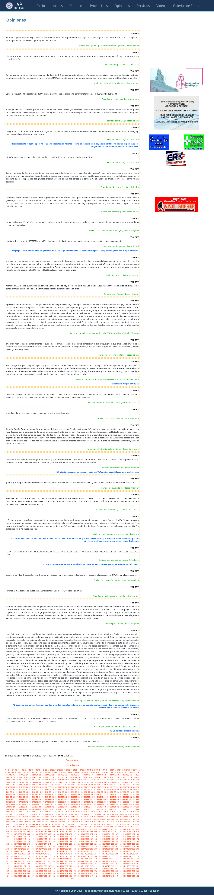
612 (23, 804)
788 (62, 814)
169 (49, 777)
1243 (33, 846)
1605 (75, 873)
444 (10, 794)
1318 (79, 851)
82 (50, 772)
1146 (28, 839)
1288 (87, 849)
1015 (16, 829)
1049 (24, 831)
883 (105, 819)
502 (66, 797)
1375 (49, 856)
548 (82, 799)
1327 (116, 851)
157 (10, 777)
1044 (137, 829)
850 (131, 817)
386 (88, 789)
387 (92, 789)
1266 (129, 846)
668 (72, 807)
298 (69, 785)
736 (27, 812)
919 (88, 822)
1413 (75, 859)
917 (82, 822)
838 (92, 817)
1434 (28, 861)
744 (53, 812)
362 (10, 789)
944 (36, 824)
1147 (33, 839)
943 (33, 824)
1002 (95, 826)
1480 (87, 864)
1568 (54, 871)
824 (46, 817)
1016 (20, 829)
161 (23, 777)
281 (14, 785)
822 (40, 817)
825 (49, 817)
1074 (129, 831)
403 (10, 792)
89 (67, 772)
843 (108, 817)
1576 (87, 871)
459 (59, 794)
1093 (75, 834)
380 (69, 789)
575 (36, 802)
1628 (37, 876)
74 (32, 772)
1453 (108, 861)
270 (111, 782)
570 (20, 802)
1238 (12, 846)
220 (82, 780)
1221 (75, 844)
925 (108, 822)
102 (99, 772)
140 (88, 775)
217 (72, 780)
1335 (16, 854)
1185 (58, 841)
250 (46, 782)
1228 (104, 844)
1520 (121, 866)
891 (131, 819)
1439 (49, 861)
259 (75, 782)
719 (105, 809)
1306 (28, 851)
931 (128, 822)
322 (14, 787)
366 (23, 789)
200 (17, 780)
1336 (20, 854)
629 (79, 804)
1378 (62, 856)
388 (95, 789)
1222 (79, 844)
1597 (41, 873)
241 (17, 782)
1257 (91, 846)
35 (76, 770)
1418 (95, 859)
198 (10, 780)
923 (101, 822)
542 (62, 799)
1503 (49, 866)
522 (131, 797)
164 (33, 777)
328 (33, 787)
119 (20, 775)
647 (137, 804)
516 (111, 797)
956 (75, 824)
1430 (12, 861)
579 (49, 802)
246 (33, 782)
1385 (91, 856)
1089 (58, 834)
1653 (72, 878)
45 (99, 770)
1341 (41, 854)
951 (59, 824)
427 (88, 792)
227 (105, 780)
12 (23, 770)
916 (79, 822)
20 (42, 770)
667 (69, 807)
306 (95, 785)
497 (49, 797)
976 (8, 826)
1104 (121, 834)
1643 (100, 876)
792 (75, 814)
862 (36, 819)
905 (43, 822)
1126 (79, 836)
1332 (137, 851)
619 (46, 804)
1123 (66, 836)
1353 (91, 854)
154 (134, 775)
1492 (137, 864)
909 (56, 822)
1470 (45, 864)
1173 (8, 841)
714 (88, 809)
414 (46, 792)
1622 (12, 876)
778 (30, 814)
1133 (108, 836)
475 (111, 794)
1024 (54, 829)
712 (82, 809)
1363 (133, 854)
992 (60, 826)
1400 (20, 859)
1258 (95, 846)
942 (30, 824)
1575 (83, 871)
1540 (70, 868)
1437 (41, 861)
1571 (66, 871)
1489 (125, 864)
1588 (137, 871)
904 (40, 822)
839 (95, 817)
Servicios (143, 5)
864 (43, 819)
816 (20, 817)
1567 (49, 871)
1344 (54, 854)
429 (95, 792)
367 (27, 789)
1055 (49, 831)
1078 (12, 834)
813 (10, 817)
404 (14, 792)
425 (82, 792)
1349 (75, 854)
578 (46, 802)
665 (62, 807)
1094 (79, 834)
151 (124, 775)
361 (7, 789)
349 (101, 787)
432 (105, 792)
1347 (66, 854)
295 (59, 785)
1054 (45, 831)
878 (88, 819)
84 (55, 772)
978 (14, 826)
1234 (129, 844)
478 (121, 794)
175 (69, 777)
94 (78, 772)
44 (97, 770)
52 (116, 770)
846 (118, 817)
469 (92, 794)
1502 (45, 866)
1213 (41, 844)
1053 (41, 831)
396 (121, 789)
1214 (45, 844)
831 (69, 817)
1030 (79, 829)
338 (66, 787)
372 (43, 789)
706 (62, 809)
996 (73, 826)
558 (114, 799)
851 (134, 817)
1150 (45, 839)
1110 (12, 836)
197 (7, 780)
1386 (95, 856)
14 (28, 770)
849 (128, 817)
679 (108, 807)
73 (30, 772)
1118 (45, 836)
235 (131, 780)
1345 (58, 854)
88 (64, 772)
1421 (108, 859)
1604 (70, 873)
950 (56, 824)
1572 (70, 871)
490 (27, 797)
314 (121, 785)
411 (36, 792)
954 (69, 824)
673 (88, 807)
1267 (133, 846)
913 (69, 822)
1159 (83, 839)
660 (46, 807)
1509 (75, 866)
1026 (62, 829)
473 (105, 794)
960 (88, 824)
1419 (100, 859)
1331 (133, 851)
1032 (87, 829)
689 (7, 809)
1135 (116, 836)
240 (14, 782)
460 (62, 794)
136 (75, 775)
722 (114, 809)
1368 (20, 856)
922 (98, 822)
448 (23, 794)
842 (105, 817)
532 (30, 799)
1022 (45, 829)
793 (79, 814)
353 (114, 787)
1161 (91, 839)
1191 (83, 841)
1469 (41, 864)
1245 (41, 846)
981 (24, 826)
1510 (79, 866)
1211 (33, 844)
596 (105, 802)
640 (114, 804)
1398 (12, 859)
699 (40, 809)
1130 (95, 836)
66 (13, 772)
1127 (83, 836)
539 (53, 799)
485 (10, 797)
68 (18, 772)
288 (36, 785)
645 (131, 804)
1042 (129, 829)
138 (82, 775)
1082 (28, 834)
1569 (58, 871)
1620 (137, 873)
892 (134, 819)
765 (121, 812)
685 (128, 807)
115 (7, 775)
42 (92, 770)
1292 (104, 849)
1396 (137, 856)
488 (20, 797)
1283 (66, 849)
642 (121, 804)
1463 (16, 864)
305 (92, 785)
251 (49, 782)
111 (128, 772)
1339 (33, 854)
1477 (75, 864)
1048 (20, 831)
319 (137, 785)
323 (17, 787)
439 (128, 792)
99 (90, 772)
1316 (70, 851)
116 (10, 775)
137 (79, 775)
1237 (8, 846)
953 (66, 824)
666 (66, 807)
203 (27, 780)
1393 (125, 856)
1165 (108, 839)
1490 (129, 864)
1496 (20, 866)
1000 (86, 826)
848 (124, 817)
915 (75, 822)
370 (36, 789)
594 (98, 802)
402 (7, 792)
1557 (8, 871)
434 (111, 792)
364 (17, 789)
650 (14, 807)
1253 (75, 846)
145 (105, 775)
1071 (116, 831)
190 (118, 777)
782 (43, 814)
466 (82, 794)
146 (108, 775)
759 (101, 812)
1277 (41, 849)
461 (66, 794)
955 (72, 824)
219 (79, 780)
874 (75, 819)
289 (40, 785)
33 (72, 770)
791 (72, 814)
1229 (108, 844)
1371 (33, 856)
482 (134, 794)
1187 (66, 841)
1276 (37, 849)
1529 (24, 868)
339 (69, 787)
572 (27, 802)
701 (46, 809)
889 (124, 819)
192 (124, 777)
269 (108, 782)
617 (40, 804)
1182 (45, 841)
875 (79, 819)
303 (85, 785)
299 (72, 785)
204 (30, 780)
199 (14, 780)
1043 (133, 829)
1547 (100, 868)
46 (102, 770)
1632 (54, 876)
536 (43, 799)
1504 (54, 866)
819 (30, 817)
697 (33, 809)
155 (137, 775)
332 (46, 787)
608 (10, 804)
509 (88, 797)
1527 (16, 868)
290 (43, 785)
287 (33, 785)
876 (82, 819)
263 (88, 782)
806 (121, 814)
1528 (20, 868)
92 (73, 772)
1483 (100, 864)
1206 (12, 844)
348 (98, 787)
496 (46, 797)
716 (95, 809)
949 (53, 824)
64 (9, 772)
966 (108, 824)
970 (121, 824)
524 (137, 797)
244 (27, 782)
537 (46, 799)
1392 (121, 856)
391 (105, 789)
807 (124, 814)
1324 (104, 851)
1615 (116, 873)
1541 (75, 868)
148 (114, 775)
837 (88, 817)
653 (23, 807)
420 (66, 792)
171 (56, 777)
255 (62, 782)
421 (69, 792)
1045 (8, 831)
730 (7, 812)
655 (30, 807)
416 (53, 792)
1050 (28, 831)
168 (46, 777)
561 (124, 799)
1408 (54, 859)
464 (75, 794)
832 (72, 817)
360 (137, 787)
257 (69, 782)
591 (88, 802)
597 (108, 802)
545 (72, 799)
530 (23, 799)
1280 (54, 849)
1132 (104, 836)
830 (66, 817)
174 (66, 777)
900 (27, 822)
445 (14, 794)
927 (114, 822)
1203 (133, 841)
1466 (28, 864)
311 (111, 785)
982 (27, 826)
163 (30, 777)
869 (59, 819)
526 (10, 799)
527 (14, 799)
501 (62, 797)
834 (79, 817)
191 (121, 777)
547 (79, 799)
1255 (83, 846)
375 (53, 789)
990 (53, 826)
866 (49, 819)
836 (85, 817)
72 (27, 772)
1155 (66, 839)
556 (108, 799)
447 (20, 794)
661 (49, 807)
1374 (45, 856)
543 (66, 799)
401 (137, 789)
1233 (125, 844)
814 (14, 817)
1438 (45, 861)
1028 (70, 829)
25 (53, 770)
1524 (137, 866)
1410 (62, 859)
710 (75, 809)
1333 (8, 854)
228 (108, 780)
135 (72, 775)
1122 (62, 836)
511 (95, 797)
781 (40, 814)
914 (72, 822)
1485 (108, 864)
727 (131, 809)
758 (98, 812)
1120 (54, 836)
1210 (28, 844)
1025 (58, 829)
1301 (8, 851)
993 (63, 826)
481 (131, 794)
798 (95, 814)
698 (36, 809)
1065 (91, 831)
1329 (125, 851)
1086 (45, 834)
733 (17, 812)
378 (62, 789)
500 (59, 797)
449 (27, 794)
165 (36, 777)
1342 (45, 854)
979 (17, 826)
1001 (91, 826)
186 (105, 777)
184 (98, 777)
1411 (66, 859)
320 (7, 787)
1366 (12, 856)
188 (111, 777)
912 (66, 822)
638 (108, 804)
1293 (108, 849)
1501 (41, 866)
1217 (58, 844)
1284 (70, 849)
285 (27, 785)
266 (98, 782)
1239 (16, 846)
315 (124, 785)
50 (111, 770)
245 (30, 782)
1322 (95, 851)
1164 (104, 839)
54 (120, 770)
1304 (20, 851)
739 (36, 812)
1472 (54, 864)
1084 (37, 834)
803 (111, 814)
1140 (137, 836)
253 (56, 782)
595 (101, 802)
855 (14, 819)
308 (101, 785)
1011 (132, 826)
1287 (83, 849)
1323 (100, 851)
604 (131, 802)
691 (14, 809)
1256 (87, 846)
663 (56, 807)
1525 (8, 868)
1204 (137, 841)
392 (108, 789)
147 (111, 775)
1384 (87, 856)
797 (92, 814)
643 (124, 804)
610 (17, 804)
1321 (91, 851)
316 (128, 785)
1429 (8, 861)
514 (105, 797)
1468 (37, 864)
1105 (125, 834)
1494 (12, 866)
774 (17, 814)
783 (46, 814)
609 (14, 804)
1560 (20, 871)
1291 (100, 849)
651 (17, 807)
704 (56, 809)
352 (111, 787)
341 (75, 787)
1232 (121, 844)
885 (111, 819)
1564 (37, 871)
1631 (49, 876)
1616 (121, 873)
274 (124, 782)
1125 (75, 836)
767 (128, 812)
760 (105, 812)
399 (131, 789)
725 (124, 809)
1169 (125, 839)
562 (128, 799)
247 (36, 782)
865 (46, 819)
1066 (95, 831)
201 (20, 780)
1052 (37, 831)
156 (7, 777)
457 (53, 794)
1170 (129, 839)
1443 (66, 861)
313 (118, 785)
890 (128, 819)
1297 (125, 849)
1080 (20, 834)
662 (53, 807)
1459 (133, 861)
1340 (37, 854)
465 (79, 794)
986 (40, 826)
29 (62, 770)
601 (121, 802)
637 (105, 804)
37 (81, 770)
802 (108, 814)
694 (23, 809)
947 (46, 824)
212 (56, 780)
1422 (112, 859)
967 (111, 824)
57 (127, 770)
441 (134, 792)
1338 (28, 854)
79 (43, 772)
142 (95, 775)
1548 (104, 868)
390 (101, 789)
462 (69, 794)
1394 (129, 856)
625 (66, 804)
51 (113, 770)
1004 (103, 826)
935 (7, 824)
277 (134, 782)
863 (40, 819)
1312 (54, 851)
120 (23, 775)
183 (95, 777)
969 (118, 824)
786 (56, 814)
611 (20, 804)
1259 (100, 846)
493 (36, 797)
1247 (49, 846)
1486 (112, 864)
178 (79, 777)
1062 (79, 831)
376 (56, 789)
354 (118, 787)
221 (85, 780)
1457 (125, 861)
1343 (49, 854)
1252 (70, 846)
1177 (24, 841)
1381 (75, 856)
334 (53, 787)
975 (137, 824)
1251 (66, 846)
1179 (33, 841)
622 (56, 804)
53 (118, 770)
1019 (33, 829)
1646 (112, 876)
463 (72, 794)
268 (105, 782)
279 (7, 785)
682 (118, 807)
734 (20, 812)
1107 (133, 834)
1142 (12, 839)
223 (92, 780)
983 (30, 826)
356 (124, 787)
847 (121, 817)
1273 (24, 849)
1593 (24, 873)
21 (44, 770)
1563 (33, 871)
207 (40, 780)
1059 (66, 831)
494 (40, 797)
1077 (8, 834)
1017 (24, 829)
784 (49, 814)
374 (49, 789)
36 (79, 770)
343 (82, 787)
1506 (62, 866)
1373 (41, 856)
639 (111, 804)
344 (85, 787)
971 (124, 824)
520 (124, 797)
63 (6, 772)
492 (33, 797)
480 (128, 794)
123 (33, 775)
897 (17, 822)
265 (95, 782)
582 (59, 802)
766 (124, 812)
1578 (95, 871)
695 (27, 809)
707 (66, 809)
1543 (83, 868)
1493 (8, 866)
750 (72, 812)
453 (40, 794)
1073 (125, 831)
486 (14, 797)
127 (46, 775)
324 (20, 787)
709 (72, 809)
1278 (45, 849)
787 (59, 814)
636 (101, 804)
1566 (45, 871)
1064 (87, 831)
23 (49, 770)
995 (69, 826)
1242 (28, 846)
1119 (49, 836)
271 (114, 782)
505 (75, 797)
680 (111, 807)
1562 (28, 871)
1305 (24, 851)
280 (10, 785)
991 (56, 826)
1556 (137, 868)
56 (125, 770)
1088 (54, 834)
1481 (91, 864)
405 (17, 792)
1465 (24, 864)
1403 (33, 859)
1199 (116, 841)
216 (69, 780)
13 (25, 770)
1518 (112, 866)
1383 (83, 856)
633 (92, 804)
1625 (24, 876)
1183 (49, 841)
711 (79, 809)
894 (7, 822)
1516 (104, 866)
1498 (28, 866)
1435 (33, 861)
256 (66, 782)
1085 (41, 834)
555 (105, 799)
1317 (75, 851)
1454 (112, 861)
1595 (33, 873)
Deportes (76, 5)
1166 (112, 839)
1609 (91, 873)
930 (124, 822)
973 (131, 824)
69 (20, 772)
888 (121, 819)
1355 (100, 854)
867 (53, 819)
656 (33, 807)
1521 (125, 866)
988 (47, 826)
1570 (62, 871)
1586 (129, 871)
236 (134, 780)
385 (85, 789)
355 (121, 787)
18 (37, 770)
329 (36, 787)
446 (17, 794)
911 (62, 822)
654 (27, 807)
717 (98, 809)
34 (74, 770)
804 (114, 814)
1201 (125, 841)
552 (95, 799)
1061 (75, 831)
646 (134, 804)
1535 (49, 868)
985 (37, 826)
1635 (66, 876)
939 (20, 824)
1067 (100, 831)
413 (43, 792)
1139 (133, 836)
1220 (70, 844)
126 (43, 775)
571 (23, 802)
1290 (95, 849)
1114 (28, 836)
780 (36, 814)
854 (10, 819)
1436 (37, 861)
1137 (125, 836)
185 (101, 777)
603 (128, 802)
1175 (16, 841)
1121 (58, 836)
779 (33, 814)
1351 (83, 854)
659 (43, 807)
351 (108, 787)
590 (85, 802)
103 (102, 772)
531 (27, 799)
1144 (20, 839)
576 (40, 802)
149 (118, 775)
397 (124, 789)
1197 (108, 841)
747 (62, 812)
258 (72, 782)
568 (14, 802)
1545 (91, 868)
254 (59, 782)
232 (121, 780)
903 (36, 822)
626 (69, 804)
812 (7, 817)
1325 (108, 851)
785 (53, 814)
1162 (95, 839)
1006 (111, 826)
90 (69, 772)
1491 (133, 864)
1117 (41, 836)
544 (69, 799)
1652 (137, 876)
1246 (45, 846)
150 (121, 775)
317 (131, 785)
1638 (79, 876)
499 (56, 797)
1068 (104, 831)
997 (76, 826)
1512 (87, 866)
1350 (79, 854)
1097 (91, 834)
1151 (49, 839)
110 (125, 772)
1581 (108, 871)
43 (95, 770)
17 (35, 770)
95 (80, 772)
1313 (58, 851)
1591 (16, 873)
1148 (37, 839)
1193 (91, 841)
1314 (62, 851)
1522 (129, 866)
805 (118, 814)
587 (75, 802)
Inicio (41, 5)
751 (75, 812)
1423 (116, 859)
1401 (24, 859)
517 (114, 797)
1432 (20, 861)
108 (118, 772)
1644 (104, 876)
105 (109, 772)
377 (59, 789)
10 (18, 770)
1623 (16, 876)
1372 (37, 856)
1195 (100, 841)
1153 (58, 839)
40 (88, 770)
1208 (20, 844)
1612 (104, 873)
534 (36, 799)
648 (7, 807)
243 (23, 782)
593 (95, 802)
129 (53, 775)
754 (85, 812)
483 (137, 794)
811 (137, 814)
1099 (100, 834)
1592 (20, 873)
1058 (62, 831)
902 (33, 822)
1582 (112, 871)
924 (105, 822)
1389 (108, 856)
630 (82, 804)
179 (82, 777)
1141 (8, 839)
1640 (87, 876)
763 (114, 812)
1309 (41, 851)
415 (49, 792)
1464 (20, 864)
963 (98, 824)
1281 (58, 849)
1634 (62, 876)
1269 (8, 849)
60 (134, 770)
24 (51, 770)
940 (23, 824)
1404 (37, 859)
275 (128, 782)
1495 (16, 866)
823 (43, 817)
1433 (24, 861)
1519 (116, 866)
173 (62, 777)
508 (85, 797)
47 (104, 770)
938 (17, 824)
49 (109, 770)
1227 (100, 844)
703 (53, 809)
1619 (133, 873)
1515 (100, 866)
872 (69, 819)
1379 (66, 856)
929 (121, 822)
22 (46, 770)
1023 (49, 829)
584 (66, 802)
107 (115, 772)
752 (79, 812)
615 (33, 804)
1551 (116, 868)
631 (85, 804)
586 (72, 802)
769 (134, 812)
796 (88, 814)
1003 (99, 826)
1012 (136, 826)
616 (36, 804)
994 (66, 826)
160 (20, 777)
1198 (112, 841)
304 (88, 785)
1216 (54, 844)
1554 (129, 868)
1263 (116, 846)
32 (69, 770)
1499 (33, 866)
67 (16, 772)
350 (105, 787)
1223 (83, 844)
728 (134, 809)
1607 (83, 873)
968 (114, 824)
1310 (45, 851)
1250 (62, 846)
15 (30, 770)
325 (23, 787)
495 (43, 797)
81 (48, 772)
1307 (33, 851)
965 (105, 824)
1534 (45, 868)
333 (49, 787)
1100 (104, 834)
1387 (100, 856)
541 (59, 799)
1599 (49, 873)
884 (108, 819)
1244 (37, 846)
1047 (16, 831)
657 (36, 807)
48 (106, 770)
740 (40, 812)
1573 (75, 871)
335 (56, 787)
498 (53, 797)
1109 (8, 836)
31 (67, 770)
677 (101, 807)
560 (121, 799)
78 (41, 772)
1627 (33, 876)
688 (137, 807)
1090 (62, 834)
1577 (91, 871)
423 (75, 792)
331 (43, 787)
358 (131, 787)
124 (36, 775)
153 (131, 775)
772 (10, 814)
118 (17, 775)
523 (134, 797)
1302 (12, 851)
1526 (12, 868)
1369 (24, 856)
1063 (83, 831)
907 (49, 822)
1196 (104, 841)
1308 (37, 851)
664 (59, 807)
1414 (79, 859)
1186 (62, 841)
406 (20, 792)
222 (88, 780)
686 (131, 807)
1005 (107, 826)
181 (88, 777)
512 (98, 797)
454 (43, 794)
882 (101, 819)
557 (111, 799)
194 (131, 777)
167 (43, 777)
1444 (70, 861)
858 (23, 819)
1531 (33, 868)
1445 (75, 861)
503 (69, 797)
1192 (87, 841)
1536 (54, 868)
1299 (133, 849)
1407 (49, 859)
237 (137, 780)
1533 (41, 868)
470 (95, 794)
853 (7, 819)
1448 (87, 861)
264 (92, 782)
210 (49, 780)
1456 (121, 861)
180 (85, 777)
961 (92, 824)
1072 (121, 831)
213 (59, 780)
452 (36, 794)
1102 (112, 834)
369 (33, 789)
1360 (121, 854)
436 (118, 792)
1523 (133, 866)
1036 (104, 829)
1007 (116, 826)
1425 (125, 859)
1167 (116, 839)
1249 (58, 846)
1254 (79, 846)
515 (108, 797)
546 (75, 799)
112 (131, 772)
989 (50, 826)
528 (17, 799)
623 (59, 804)
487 (17, 797)
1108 (137, 834)
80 (46, 772)
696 (30, 809)
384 (82, 789)
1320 (87, 851)
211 (53, 780)
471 (98, 794)
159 (17, 777)
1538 (62, 868)
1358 (112, 854)
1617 (125, 873)
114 (137, 772)
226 (101, 780)
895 (10, 822)
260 (79, 782)
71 (25, 772)
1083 (33, 834)
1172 (137, 839)
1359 (116, 854)
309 (105, 785)
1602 (62, 873)
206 (36, 780)
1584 (121, 871)
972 (128, 824)
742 (46, 812)
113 (135, 772)
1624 (20, 876)
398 (128, 789)
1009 (124, 826)
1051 (33, 831)
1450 (95, 861)
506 (79, 797)
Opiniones (122, 5)
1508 (70, 866)
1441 (58, 861)
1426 (129, 859)
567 (10, 802)
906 (46, 822)
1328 (121, 851)
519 (121, 797)
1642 (95, 876)
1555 (133, 868)
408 (27, 792)
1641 (91, 876)
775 (20, 814)
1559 (16, 871)
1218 (62, 844)
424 (79, 792)
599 (114, 802)
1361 (125, 854)
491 (30, 797)
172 (59, 777)
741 (43, 812)
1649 (125, 876)
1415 (83, 859)
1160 (87, 839)
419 (62, 792)
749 (69, 812)
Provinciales (99, 5)
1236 (137, 844)
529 (20, 799)
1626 (28, 876)
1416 (87, 859)
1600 (54, 873)
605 (134, 802)
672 (85, 807)
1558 (12, 871)
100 (92, 772)
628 (75, 804)
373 (46, 789)
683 (121, 807)
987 (43, 826)
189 (114, 777)
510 (92, 797)
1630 (45, 876)
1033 (91, 829)
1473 (58, 864)
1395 (133, 856)
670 (79, 807)
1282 (62, 849)
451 (33, 794)
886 (114, 819)
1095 (83, 834)
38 (83, 770)
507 (82, 797)
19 (39, 770)
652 (20, 807)
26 (55, 770)
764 (118, 812)
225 (98, 780)
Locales (57, 5)
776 (23, 814)
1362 (129, 854)
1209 (24, 844)
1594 (28, 873)
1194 (95, 841)
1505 (58, 866)
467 (85, 794)
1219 (66, 844)
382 (75, 789)
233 (124, 780)
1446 (79, 861)
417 (56, 792)
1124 (70, 836)
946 (43, 824)
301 (79, 785)
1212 (37, 844)
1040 (121, 829)
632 (88, 804)
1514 (95, 866)
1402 (28, 859)
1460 (137, 861)
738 (33, 812)
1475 (66, 864)
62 (139, 770)
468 (88, 794)
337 (62, 787)
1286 (79, 849)
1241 (24, 846)
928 (118, 822)
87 (62, 772)
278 (137, 782)
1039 (116, 829)
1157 (75, 839)
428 (92, 792)
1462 (12, 864)
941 (27, 824)
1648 (121, 876)
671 (82, 807)
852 (137, 817)
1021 (41, 829)
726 (128, 809)
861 (33, 819)
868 (56, 819)
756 (92, 812)
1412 (70, 859)
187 (108, 777)
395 (118, 789)
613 (27, 804)
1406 (45, 859)
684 (124, 807)
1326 (112, 851)
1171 (133, 839)
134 (69, 775)
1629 (41, 876)
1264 (121, 846)
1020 (37, 829)
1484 (104, 864)
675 (95, 807)
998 (79, 826)
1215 (49, 844)
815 (17, 817)
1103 (116, 834)
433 (108, 792)
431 (101, 792)
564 (134, 799)
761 (108, 812)
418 (59, 792)
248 (40, 782)
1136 (121, 836)
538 (49, 799)
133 (66, 775)
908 (53, 822)
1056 (54, 831)
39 (85, 770)
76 (36, 772)
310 (108, 785)
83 (53, 772)
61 (136, 770)
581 (56, 802)
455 (46, 794)
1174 (12, 841)
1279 (49, 849)
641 (118, 804)
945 (40, 824)
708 (69, 809)
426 (85, 792)
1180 (37, 841)
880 (95, 819)
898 (20, 822)
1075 (133, 831)
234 (128, 780)
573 (30, 802)
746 (59, 812)
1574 (79, 871)
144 (101, 775)
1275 (33, 849)
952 (62, 824)
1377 (58, 856)
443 (7, 794)
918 (85, 822)
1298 (129, 849)
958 (82, 824)
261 (82, 782)
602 (124, 802)
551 (92, 799)
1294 (112, 849)
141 (92, 775)
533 (33, 799)
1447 (83, 861)
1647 (116, 876)
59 (132, 770)
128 (49, 775)
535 (40, 799)
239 (10, 782)
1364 (137, 854)
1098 (95, 834)
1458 (129, 861)
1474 (62, 864)
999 (82, 826)
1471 (49, 864)
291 (46, 785)
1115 (33, 836)
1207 (16, 844)
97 (85, 772)
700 (43, 809)
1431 (16, 861)
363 (14, 789)
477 (118, 794)
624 (62, 804)
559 (118, 799)
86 (60, 772)
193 (128, 777)
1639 (83, 876)
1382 (79, 856)
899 (23, 822)
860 (30, 819)
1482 (95, 864)
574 (33, 802)
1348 (70, 854)
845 (114, 817)
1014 (12, 829)
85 (57, 772)
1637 (75, 876)
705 (59, 809)
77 (39, 772)
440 (131, 792)
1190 (79, 841)
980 (21, 826)
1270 (12, 849)
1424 (121, 859)
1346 (62, 854)
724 (121, 809)
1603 (66, 873)
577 (43, 802)
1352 (87, 854)
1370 (28, 856)
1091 (66, 834)
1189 (75, 841)
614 (30, 804)
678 (105, 807)
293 (53, 785)
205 (33, 780)
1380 (70, 856)
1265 (125, 846)
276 (131, 782)
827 (56, 817)
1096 (87, 834)
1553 (125, 868)
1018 (28, 829)
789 (66, 814)
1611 (100, 873)
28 (60, 770)
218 (75, 780)
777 (27, 814)
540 (56, 799)
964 (101, 824)
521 (128, 797)
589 (82, 802)
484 (7, 797)
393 (111, 789)
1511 (83, 866)
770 (137, 812)
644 (128, 804)
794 (82, 814)
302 (82, 785)
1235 (133, 844)
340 (72, 787)
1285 (75, 849)
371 (40, 789)
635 (98, 804)
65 (11, 772)
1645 (108, 876)
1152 (54, 839)
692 (17, 809)
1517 (108, 866)
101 (96, 772)
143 (98, 775)
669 (75, 807)
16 (32, 770)
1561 (24, 871)
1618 (129, 873)
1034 (95, 829)
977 (11, 826)
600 (118, 802)
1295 (116, 849)
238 (7, 782)
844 (111, 817)
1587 (133, 871)
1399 (16, 859)
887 (118, 819)
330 (40, 787)
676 (98, 807)
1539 (66, 868)
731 (10, 812)
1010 (128, 826)
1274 (28, 849)
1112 (20, 836)
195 (134, 777)
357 (128, 787)
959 (85, 824)
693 (20, 809)
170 (53, 777)
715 (92, 809)
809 (131, 814)
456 (49, 794)
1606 (79, 873)
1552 (121, 868)
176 (72, 777)
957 (79, 824)
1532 (37, 868)
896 (14, 822)
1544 (87, 868)
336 (59, 787)
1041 (125, 829)
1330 (129, 851)
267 (101, 782)
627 (72, 804)
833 (75, 817)
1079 (16, 834)
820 (33, 817)
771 (7, 814)
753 (82, 812)
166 (40, 777)
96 (83, 772)
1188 (70, 841)
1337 (24, 854)
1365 (8, 856)
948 (49, 824)
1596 (37, 873)
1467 (33, 864)
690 (10, 809)
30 (65, 770)
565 (137, 799)
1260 (104, 846)
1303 (16, 851)
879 (92, 819)
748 (66, 812)
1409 (58, 859)
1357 (108, 854)
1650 (129, 876)
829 (62, 817)
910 (59, 822)
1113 (24, 836)
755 (88, 812)
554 (101, 799)
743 (49, 812)
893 (137, 819)
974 (134, 824)
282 (17, 785)
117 (14, 775)
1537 (58, 868)
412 (40, 792)
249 (43, 782)
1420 (104, 859)
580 (53, 802)
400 (134, 789)
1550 (112, 868)
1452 (104, 861)
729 (137, 809)
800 (101, 814)
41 (90, 770)
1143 (16, 839)
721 (111, 809)
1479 (83, 864)
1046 (12, 831)
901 (30, 822)
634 (95, 804)
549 (85, 799)
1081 (24, 834)
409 (30, 792)
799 (98, 814)
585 (69, 802)
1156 (70, 839)
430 (98, 792)
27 (58, 770)
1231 (116, 844)
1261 (108, 846)
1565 (41, 871)
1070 (112, 831)
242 (20, 782)
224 (95, 780)
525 (7, 799)
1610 (95, 873)
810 (134, 814)
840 (98, 817)
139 (85, 775)
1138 (129, 836)
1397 (8, 859)
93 (76, 772)
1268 (137, 846)
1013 (8, 829)
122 (30, 775)
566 (7, 802)
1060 (70, 831)
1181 (41, 841)
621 (53, 804)
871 (66, 819)
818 (27, 817)
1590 (12, 873)
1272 (20, 849)
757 (95, 812)
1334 (12, 854)
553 (98, 799)
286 (30, 785)
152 (128, 775)
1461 (8, 864)
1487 (116, 864)
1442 (62, 861)
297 (66, 785)
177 (75, 777)
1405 (41, 859)
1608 (87, 873)
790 (69, 814)
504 (72, 797)
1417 (91, 859)
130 (56, 775)
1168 (121, 839)
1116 (37, 836)
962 (95, 824)
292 (49, 785)
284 (23, 785)
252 (53, 782)
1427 (133, 859)
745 (56, 812)
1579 (100, 871)
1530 (28, 868)
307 (98, 785)
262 (85, 782)
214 (62, 780)
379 (66, 789)
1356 (104, 854)
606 (137, 802)
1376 (54, 856)
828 (59, 817)
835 (82, 817)
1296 (121, 849)
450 (30, 794)
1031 (83, 829)
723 (118, 809)
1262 (112, 846)
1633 (58, 876)
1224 (87, 844)
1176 (20, 841)
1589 (8, 873)
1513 (91, 866)
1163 (100, 839)
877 (85, 819)
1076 (137, 831)
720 (108, 809)
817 (23, 817)
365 (20, 789)
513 (101, 797)
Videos (161, 5)
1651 (133, 876)
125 (40, 775)
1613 (108, 873)
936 (10, 824)
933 (134, 822)
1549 (108, 868)
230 (114, 780)
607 (7, 804)
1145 (24, 839)
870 (62, 819)
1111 (16, 836)
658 (40, 807)
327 (30, 787)
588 (79, 802)
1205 (8, 844)
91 (71, 772)
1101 (108, 834)
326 (27, 787)
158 (14, 777)
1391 (116, 856)
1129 (91, 836)
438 (124, 792)
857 (20, 819)
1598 (45, 873)
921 (95, 822)
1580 (104, 871)
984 (34, 826)
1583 (116, 871)
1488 (121, 864)
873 (72, 819)
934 (137, 822)
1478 (79, 864)
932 (131, 822)
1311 (49, 851)
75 (34, 772)
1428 (137, 859)
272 (118, 782)
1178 (28, 841)
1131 (100, 836)
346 (92, 787)
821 (36, 817)
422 (72, 792)
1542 (79, 868)
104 (105, 772)
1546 (95, 868)
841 (101, 817)
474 (108, 794)
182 (92, 777)
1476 (70, 864)
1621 (8, 876)
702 (49, 809)
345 (88, 787)
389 (98, 789)
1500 (37, 866)
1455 (116, 861)
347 (95, 787)
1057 (58, 831)
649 (10, 807)
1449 (91, 861)
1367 (16, 856)
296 (62, 785)
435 (114, 792)
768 (131, 812)
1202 (129, 841)
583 (62, 802)
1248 (54, 846)
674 (92, 807)
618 (43, 804)
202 (23, 780)
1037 (108, 829)
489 (23, 797)
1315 (66, 851)
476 (114, 794)
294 (56, 785)
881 (98, 819)
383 (79, 789)
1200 (121, 841)
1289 (91, 849)
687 (134, 807)
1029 (75, 829)
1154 (62, 839)
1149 (41, 839)
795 (85, 814)
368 (30, 789)
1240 (20, 846)
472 (101, 794)
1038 (112, 829)
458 (56, 794)
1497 (24, 866)
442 (137, 792)
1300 (137, 849)
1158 (79, 839)
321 (10, 787)
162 (27, 777)
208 (43, 780)
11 (21, 770)
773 (14, 814)
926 (111, 822)
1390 (112, 856)
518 (118, 797)
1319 (83, 851)
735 (23, 812)
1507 (66, 866)
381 (72, 789)
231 (118, 780)
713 (85, 809)
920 (92, 822)
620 (49, 804)
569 (17, 802)
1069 (108, 831)
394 (114, 789)
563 (131, 799)
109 (122, 772)
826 (53, 817)
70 (23, 772)
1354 (95, 854)
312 (114, 785)
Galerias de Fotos (186, 5)
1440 (54, 861)
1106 (129, 834)
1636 (70, 876)
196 (137, 777)
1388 (104, 856)
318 (134, 785)
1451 (100, 861)
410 (33, 792)
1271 (16, 849)
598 (111, 802)
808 (128, 814)
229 (111, 780)
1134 (112, 836)
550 (88, 799)
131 (59, 775)
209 (46, 780)
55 (122, 770)
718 (101, 809)
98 (87, 772)
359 (134, 787)
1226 (95, 844)
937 (14, 824)
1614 (112, 873)
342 (79, 787)
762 (111, 812)
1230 (112, 844)
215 (66, 780)
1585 (125, 871)
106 (112, 772)
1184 (54, 841)
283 (20, 785)
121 (27, 775)
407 (23, 792)
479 (124, 794)
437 (121, 792)
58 (129, 770)
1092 (70, 834)
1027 (66, 829)
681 (114, 807)
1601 (58, 873)
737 (30, 812)
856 (17, 819)
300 (75, 785)
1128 (87, 836)
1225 (91, 844)
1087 (49, 834)
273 (121, 782)
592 (92, 802)
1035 (100, 829)
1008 (120, 826)
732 (14, 812)
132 (62, 775)
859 (27, 819)
